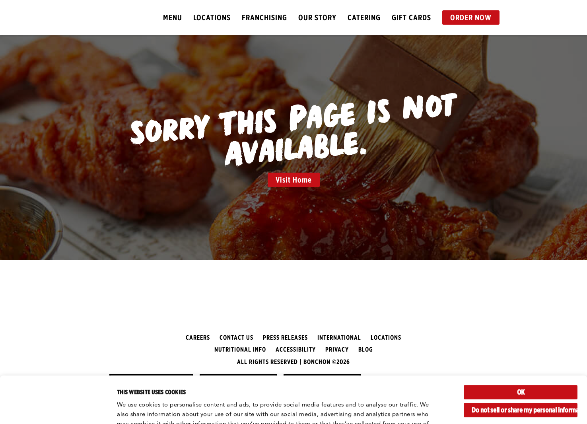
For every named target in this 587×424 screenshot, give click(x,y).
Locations (212, 17)
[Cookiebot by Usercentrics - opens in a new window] (51, 408)
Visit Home (294, 180)
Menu (172, 17)
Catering (364, 17)
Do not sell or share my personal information (524, 363)
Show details (135, 408)
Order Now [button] (471, 17)
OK (521, 345)
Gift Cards (411, 17)
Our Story (317, 17)
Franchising (264, 17)
